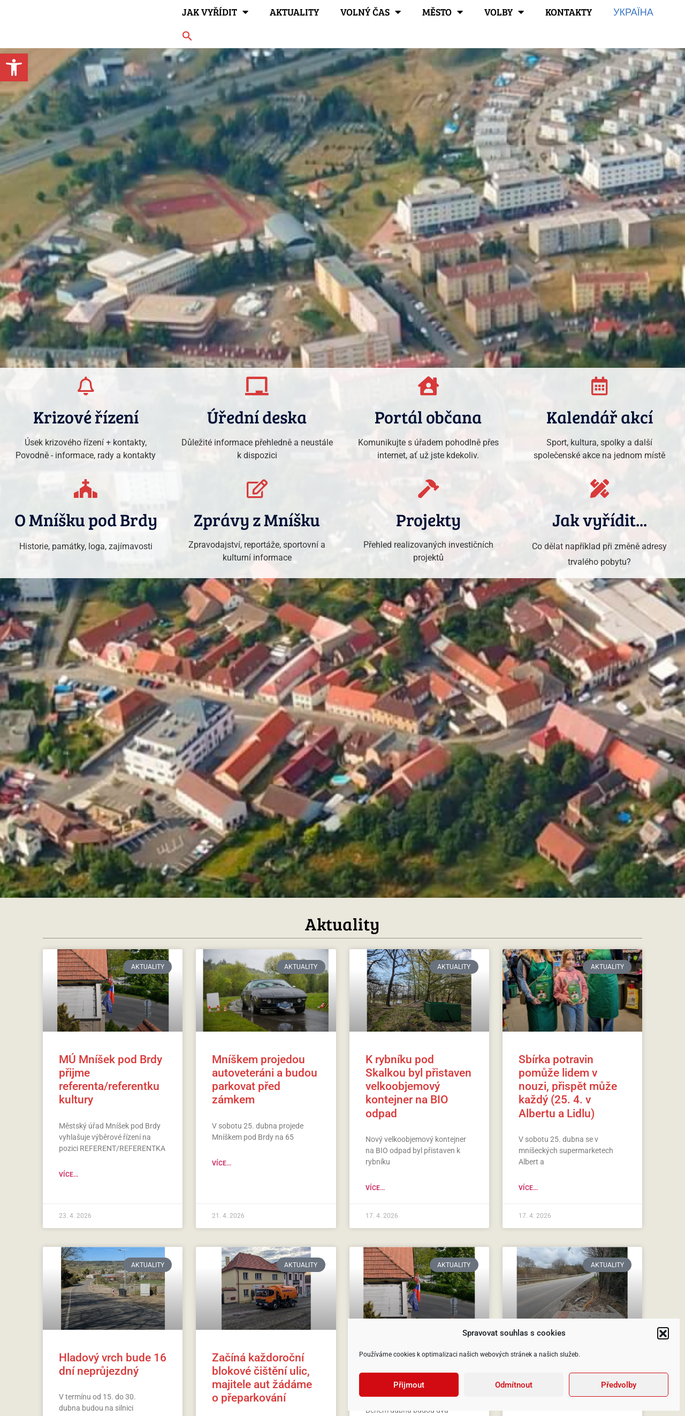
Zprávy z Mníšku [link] (257, 519)
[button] (663, 1333)
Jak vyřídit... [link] (599, 519)
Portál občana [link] (428, 416)
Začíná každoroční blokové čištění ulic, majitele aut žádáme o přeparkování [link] (262, 1378)
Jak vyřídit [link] (215, 12)
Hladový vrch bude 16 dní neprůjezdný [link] (112, 1364)
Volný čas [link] (370, 12)
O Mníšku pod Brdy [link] (85, 519)
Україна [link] (633, 11)
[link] (14, 67)
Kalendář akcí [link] (599, 416)
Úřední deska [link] (257, 416)
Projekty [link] (428, 519)
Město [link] (442, 12)
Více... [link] (68, 1174)
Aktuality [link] (294, 11)
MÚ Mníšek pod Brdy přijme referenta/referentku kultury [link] (110, 1080)
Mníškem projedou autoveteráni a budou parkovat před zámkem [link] (264, 1080)
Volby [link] (504, 12)
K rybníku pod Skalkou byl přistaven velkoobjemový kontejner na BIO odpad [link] (418, 1086)
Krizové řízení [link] (86, 416)
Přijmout (408, 1385)
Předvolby (618, 1385)
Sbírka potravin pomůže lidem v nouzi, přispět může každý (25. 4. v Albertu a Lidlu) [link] (568, 1086)
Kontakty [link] (568, 11)
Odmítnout (513, 1385)
